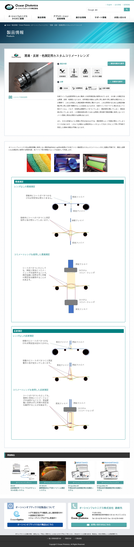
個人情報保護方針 (55, 538)
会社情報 (118, 5)
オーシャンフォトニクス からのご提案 (18, 17)
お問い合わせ (120, 17)
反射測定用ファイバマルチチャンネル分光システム (23, 488)
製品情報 (41, 17)
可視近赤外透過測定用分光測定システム (109, 488)
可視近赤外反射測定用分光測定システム (81, 488)
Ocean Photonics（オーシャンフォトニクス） (34, 25)
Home (8, 25)
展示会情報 (80, 17)
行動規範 (78, 538)
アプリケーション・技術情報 (61, 17)
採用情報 (127, 5)
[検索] (105, 10)
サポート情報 (100, 17)
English (109, 5)
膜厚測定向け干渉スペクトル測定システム (52, 488)
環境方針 (68, 538)
